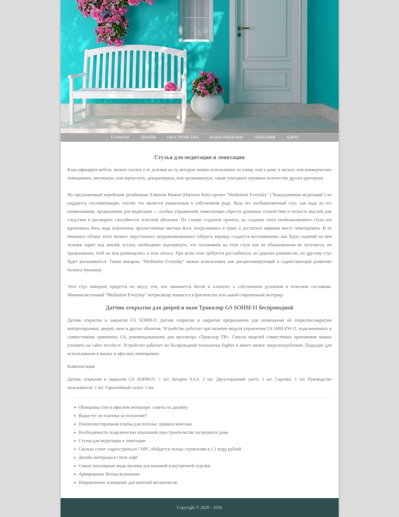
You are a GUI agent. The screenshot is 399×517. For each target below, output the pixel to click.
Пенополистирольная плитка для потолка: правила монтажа (135, 424)
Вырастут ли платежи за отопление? (113, 415)
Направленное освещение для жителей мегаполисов (128, 482)
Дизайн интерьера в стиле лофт (108, 457)
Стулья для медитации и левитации (112, 440)
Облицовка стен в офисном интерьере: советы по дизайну (133, 407)
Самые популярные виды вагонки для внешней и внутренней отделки (144, 465)
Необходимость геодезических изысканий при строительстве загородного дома (153, 432)
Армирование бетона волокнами (109, 474)
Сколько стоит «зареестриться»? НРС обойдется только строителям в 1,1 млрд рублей (160, 449)
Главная (120, 137)
